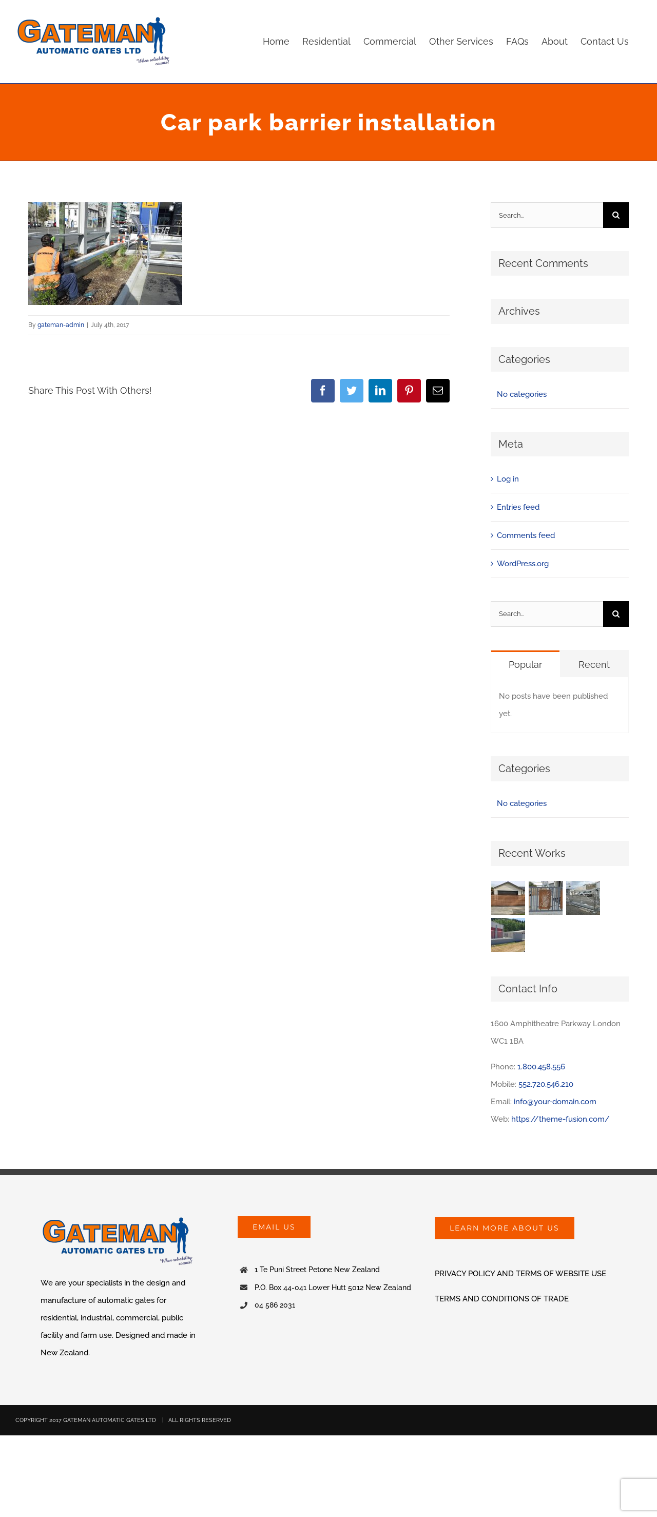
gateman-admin (60, 325)
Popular (525, 664)
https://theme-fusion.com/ (560, 1119)
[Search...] (547, 215)
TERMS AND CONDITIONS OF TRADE (502, 1298)
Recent (594, 664)
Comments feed (526, 535)
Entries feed (518, 507)
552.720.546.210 (545, 1084)
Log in (508, 479)
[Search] (616, 215)
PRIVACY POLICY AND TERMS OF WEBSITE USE (520, 1273)
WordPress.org (523, 563)
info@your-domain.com (555, 1101)
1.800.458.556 (541, 1066)
